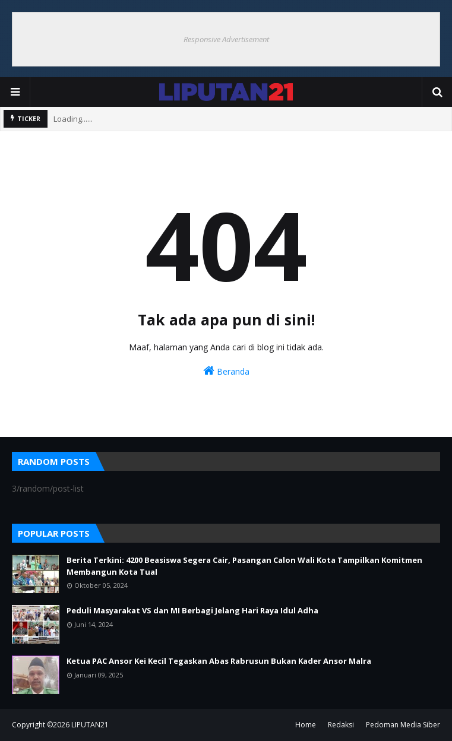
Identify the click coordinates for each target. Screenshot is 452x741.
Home (305, 725)
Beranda (226, 371)
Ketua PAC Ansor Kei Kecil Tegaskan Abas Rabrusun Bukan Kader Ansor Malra (219, 661)
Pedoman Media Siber (403, 725)
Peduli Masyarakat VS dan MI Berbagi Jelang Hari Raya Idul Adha (192, 610)
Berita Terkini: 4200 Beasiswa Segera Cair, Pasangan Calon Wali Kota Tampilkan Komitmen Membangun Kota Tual (244, 566)
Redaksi (341, 725)
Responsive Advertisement (226, 39)
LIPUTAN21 (90, 725)
